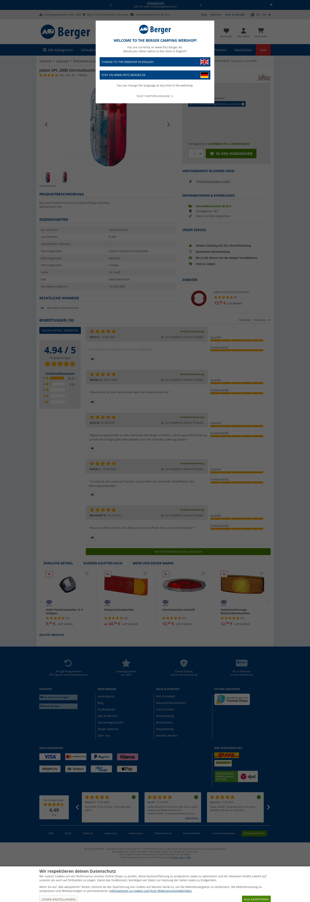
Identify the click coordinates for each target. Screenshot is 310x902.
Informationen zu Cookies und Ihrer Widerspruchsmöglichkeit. (151, 891)
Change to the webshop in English (155, 62)
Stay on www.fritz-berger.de (155, 75)
